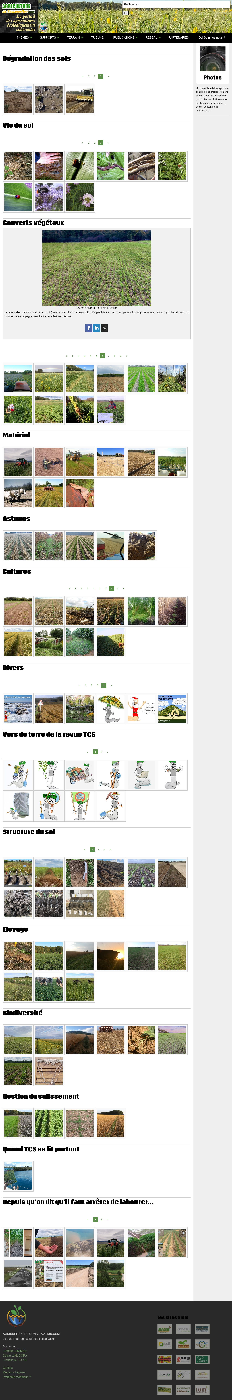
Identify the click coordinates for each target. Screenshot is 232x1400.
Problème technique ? (17, 1377)
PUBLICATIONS (123, 37)
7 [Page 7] (108, 355)
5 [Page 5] (96, 355)
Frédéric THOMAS (14, 1350)
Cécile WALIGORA (15, 1355)
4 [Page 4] (90, 355)
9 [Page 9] (120, 355)
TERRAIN (73, 37)
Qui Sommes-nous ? (211, 37)
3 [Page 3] (84, 355)
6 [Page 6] (105, 588)
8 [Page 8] (114, 355)
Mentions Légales (14, 1372)
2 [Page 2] (95, 76)
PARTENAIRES (179, 37)
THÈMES (23, 37)
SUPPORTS (48, 37)
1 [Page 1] (89, 76)
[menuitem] (7, 37)
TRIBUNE (97, 37)
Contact (8, 1367)
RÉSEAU (152, 37)
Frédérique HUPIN (15, 1360)
